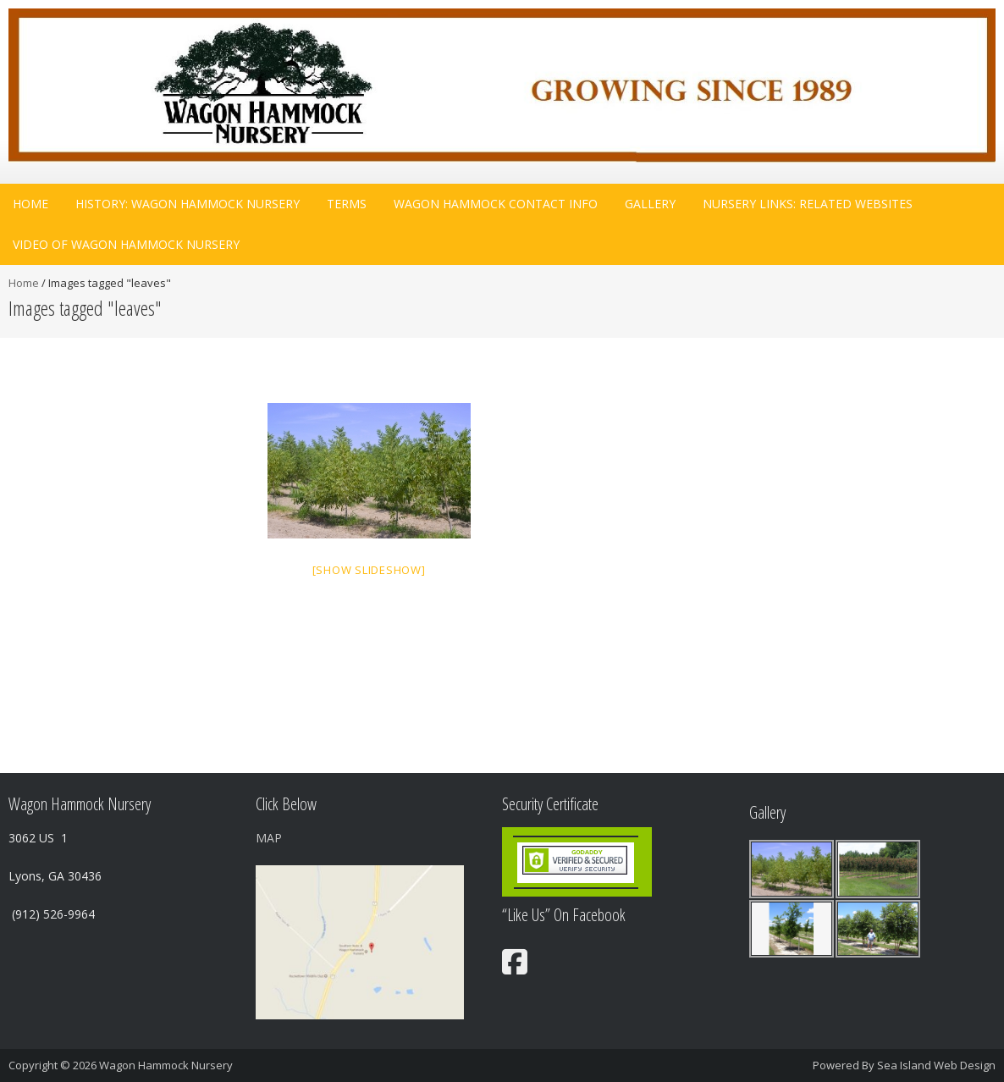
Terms (347, 204)
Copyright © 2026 (53, 1065)
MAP (269, 838)
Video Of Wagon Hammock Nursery (126, 244)
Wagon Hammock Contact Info (496, 204)
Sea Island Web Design (936, 1065)
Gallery (650, 204)
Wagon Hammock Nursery (166, 1065)
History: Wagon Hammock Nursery (187, 204)
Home (30, 204)
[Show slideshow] (369, 569)
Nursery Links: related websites (808, 204)
